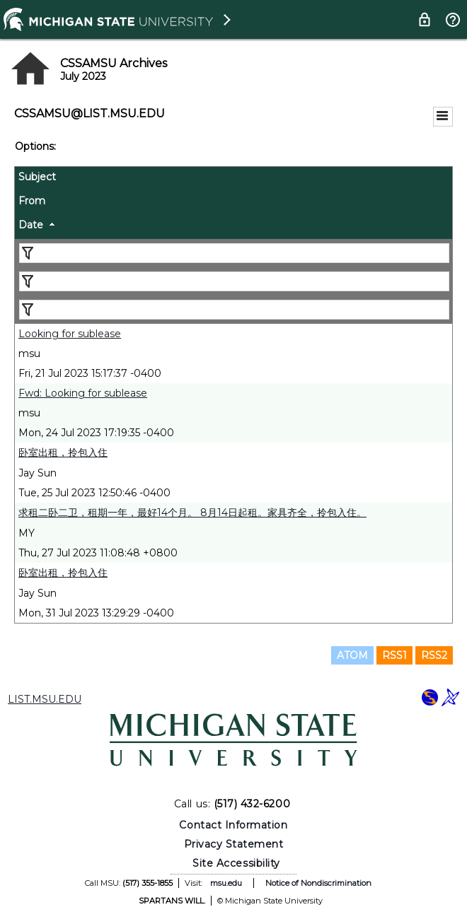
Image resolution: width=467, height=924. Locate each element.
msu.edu (226, 883)
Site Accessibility (236, 863)
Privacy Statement (234, 844)
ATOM (352, 655)
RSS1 (394, 655)
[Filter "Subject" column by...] (234, 253)
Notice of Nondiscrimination (318, 883)
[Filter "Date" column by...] (234, 310)
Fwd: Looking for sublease (82, 393)
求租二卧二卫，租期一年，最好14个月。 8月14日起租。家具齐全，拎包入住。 (192, 512)
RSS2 (434, 655)
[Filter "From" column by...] (234, 281)
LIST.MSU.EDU (44, 699)
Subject (37, 176)
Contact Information (233, 825)
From (31, 200)
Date (30, 224)
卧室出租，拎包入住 (63, 452)
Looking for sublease (69, 333)
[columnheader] (233, 179)
